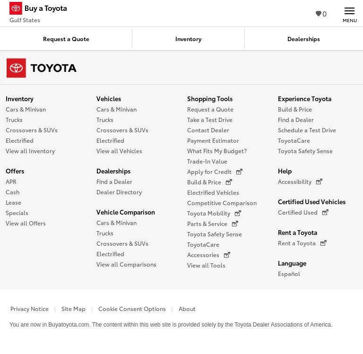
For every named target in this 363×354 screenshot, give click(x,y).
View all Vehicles (119, 151)
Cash (12, 192)
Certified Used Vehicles (312, 201)
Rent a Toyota (297, 232)
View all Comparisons (126, 264)
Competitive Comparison (222, 203)
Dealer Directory (119, 192)
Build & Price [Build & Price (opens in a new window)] (209, 182)
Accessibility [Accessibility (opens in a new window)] (300, 181)
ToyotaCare (203, 244)
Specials (17, 212)
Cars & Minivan (26, 109)
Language (292, 263)
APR (11, 181)
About (187, 308)
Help (285, 170)
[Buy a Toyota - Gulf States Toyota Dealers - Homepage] (42, 9)
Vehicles (108, 98)
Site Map (73, 308)
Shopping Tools (210, 98)
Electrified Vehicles (213, 192)
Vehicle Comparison (125, 211)
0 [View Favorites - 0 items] (321, 13)
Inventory (20, 98)
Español (289, 273)
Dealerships (113, 170)
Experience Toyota (304, 98)
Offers (15, 170)
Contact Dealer (208, 130)
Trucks (14, 119)
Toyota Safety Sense (214, 234)
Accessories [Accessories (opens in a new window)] (208, 255)
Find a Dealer (114, 181)
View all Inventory (30, 151)
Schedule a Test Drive (307, 130)
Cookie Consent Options (132, 308)
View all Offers (26, 223)
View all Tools (206, 265)
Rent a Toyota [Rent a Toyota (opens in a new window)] (302, 243)
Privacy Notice (29, 308)
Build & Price (295, 109)
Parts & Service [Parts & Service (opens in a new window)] (212, 223)
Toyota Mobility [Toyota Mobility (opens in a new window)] (214, 213)
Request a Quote (210, 109)
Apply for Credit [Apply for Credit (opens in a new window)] (214, 171)
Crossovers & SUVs (32, 130)
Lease (13, 202)
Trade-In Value (207, 161)
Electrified (20, 140)
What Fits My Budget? (217, 151)
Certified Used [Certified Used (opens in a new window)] (303, 212)
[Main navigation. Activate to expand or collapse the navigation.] (349, 13)
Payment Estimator (213, 140)
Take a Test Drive (210, 119)
